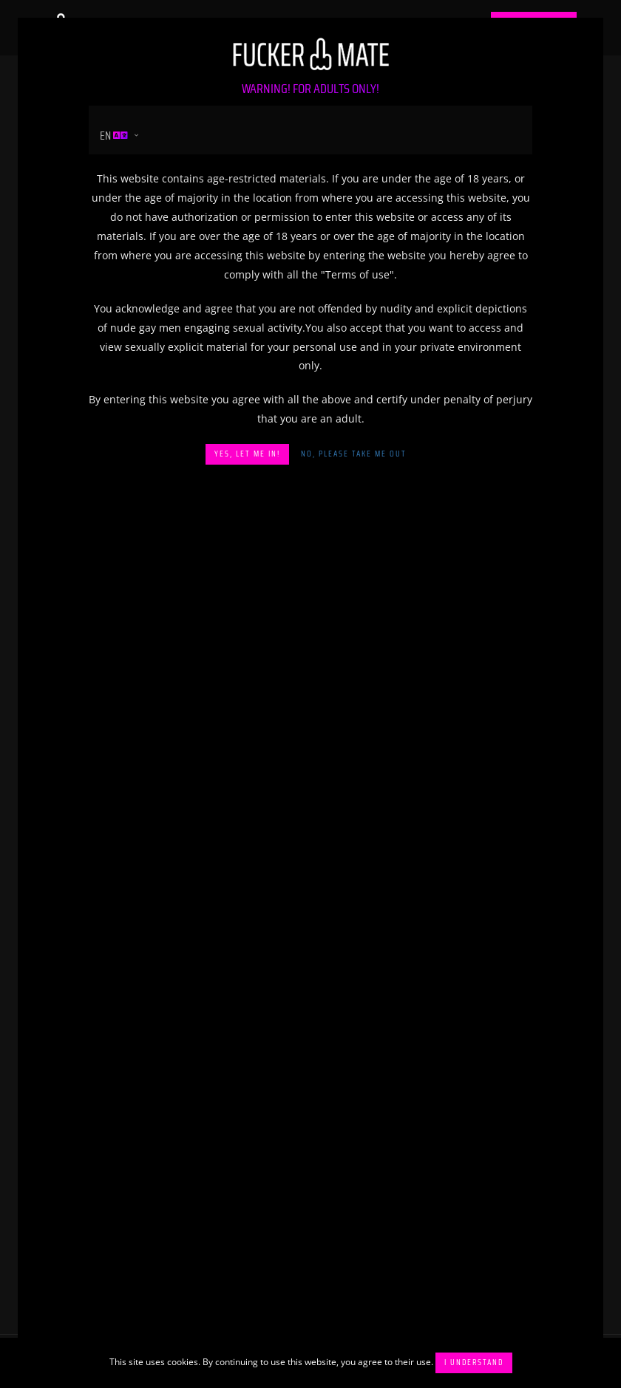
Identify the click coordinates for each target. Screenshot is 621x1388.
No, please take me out (354, 454)
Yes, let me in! (247, 454)
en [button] (114, 135)
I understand (473, 1362)
